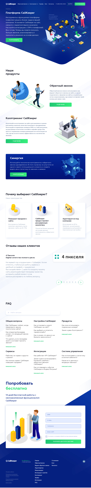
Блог (46, 4)
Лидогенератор (39, 468)
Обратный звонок (22, 4)
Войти (70, 4)
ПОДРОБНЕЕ (61, 104)
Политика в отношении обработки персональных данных (12, 476)
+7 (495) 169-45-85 (61, 4)
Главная (8, 8)
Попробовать (80, 4)
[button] (58, 282)
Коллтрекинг (33, 4)
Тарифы (41, 4)
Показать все (11, 346)
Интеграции (38, 480)
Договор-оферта (10, 472)
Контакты (51, 4)
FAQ (36, 483)
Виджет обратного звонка (42, 466)
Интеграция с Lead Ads (41, 473)
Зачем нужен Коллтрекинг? (72, 330)
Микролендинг (39, 470)
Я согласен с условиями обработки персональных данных (61, 437)
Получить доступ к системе (63, 442)
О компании (55, 461)
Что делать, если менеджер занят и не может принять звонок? (16, 340)
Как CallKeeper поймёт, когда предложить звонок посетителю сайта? (17, 327)
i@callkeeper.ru (26, 461)
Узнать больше (18, 174)
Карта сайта (9, 483)
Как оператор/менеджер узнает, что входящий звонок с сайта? (17, 334)
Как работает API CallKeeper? (45, 355)
